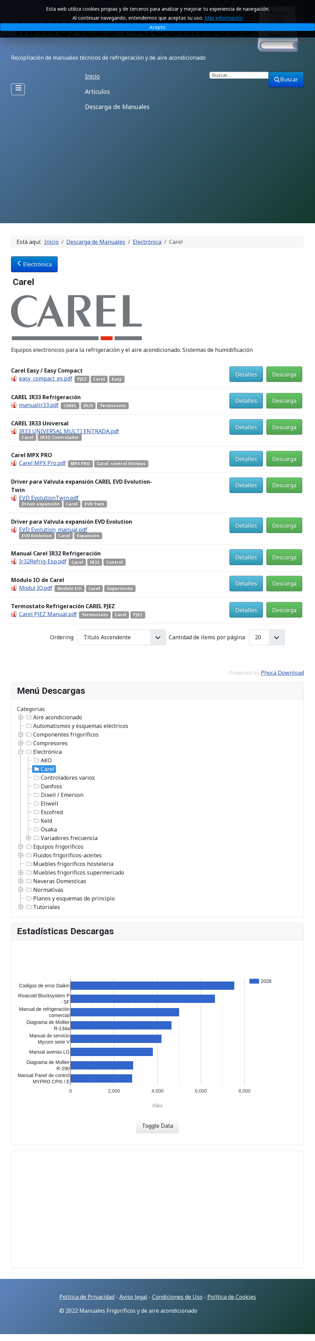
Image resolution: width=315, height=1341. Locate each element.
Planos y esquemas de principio (70, 898)
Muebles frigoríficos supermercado (74, 872)
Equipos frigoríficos (54, 846)
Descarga (284, 374)
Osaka (44, 829)
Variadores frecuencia (65, 838)
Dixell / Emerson (57, 795)
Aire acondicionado (53, 717)
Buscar (286, 79)
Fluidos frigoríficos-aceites (63, 855)
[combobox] (239, 75)
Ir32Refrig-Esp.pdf (43, 561)
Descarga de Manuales (117, 106)
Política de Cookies (231, 1297)
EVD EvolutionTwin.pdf (49, 498)
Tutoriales (42, 907)
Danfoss (47, 786)
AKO (42, 760)
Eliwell (45, 803)
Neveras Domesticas (55, 881)
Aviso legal (133, 1297)
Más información (224, 17)
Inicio (92, 76)
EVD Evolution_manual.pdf (53, 529)
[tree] (157, 812)
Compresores (46, 743)
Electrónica (34, 264)
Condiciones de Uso (177, 1297)
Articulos (97, 91)
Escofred (47, 812)
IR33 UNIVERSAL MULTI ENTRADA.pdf (69, 431)
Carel (43, 769)
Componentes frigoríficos (62, 734)
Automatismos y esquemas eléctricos (76, 726)
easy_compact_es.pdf (45, 378)
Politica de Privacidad (87, 1297)
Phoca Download (282, 673)
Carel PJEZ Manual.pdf (48, 614)
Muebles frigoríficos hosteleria (69, 864)
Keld (42, 821)
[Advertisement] (157, 171)
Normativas (44, 890)
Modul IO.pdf (35, 588)
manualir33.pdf (39, 405)
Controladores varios (63, 777)
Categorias (31, 709)
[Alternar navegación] (18, 89)
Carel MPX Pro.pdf (42, 463)
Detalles (246, 374)
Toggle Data (157, 1126)
